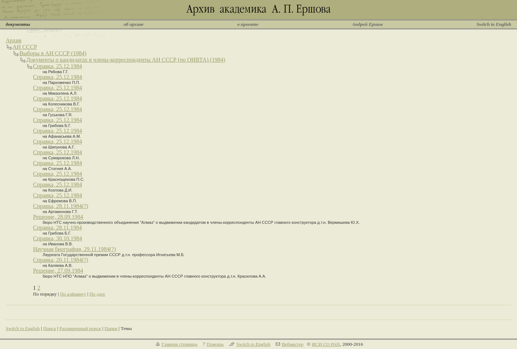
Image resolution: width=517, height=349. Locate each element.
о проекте (247, 24)
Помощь (215, 344)
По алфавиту (73, 294)
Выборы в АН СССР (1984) (53, 53)
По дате (97, 294)
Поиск (49, 328)
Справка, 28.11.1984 (57, 228)
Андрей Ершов (367, 24)
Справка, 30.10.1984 (57, 238)
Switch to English (493, 24)
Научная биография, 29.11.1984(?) (74, 249)
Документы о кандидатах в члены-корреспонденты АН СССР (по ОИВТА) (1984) (125, 60)
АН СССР (25, 47)
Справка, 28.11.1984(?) (60, 206)
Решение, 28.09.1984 (58, 217)
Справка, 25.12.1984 (57, 66)
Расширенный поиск (80, 328)
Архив (14, 40)
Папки (110, 328)
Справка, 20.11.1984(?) (60, 260)
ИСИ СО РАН (326, 344)
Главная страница (179, 344)
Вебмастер (292, 344)
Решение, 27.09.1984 (58, 271)
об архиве (134, 24)
